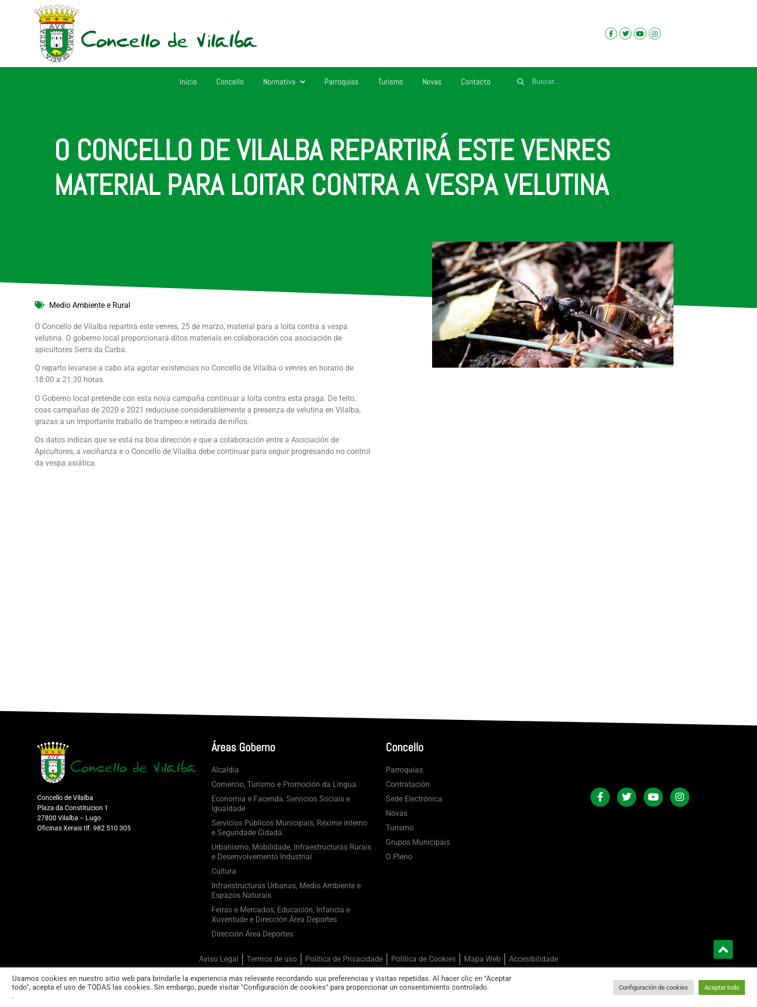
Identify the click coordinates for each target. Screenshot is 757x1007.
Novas (432, 81)
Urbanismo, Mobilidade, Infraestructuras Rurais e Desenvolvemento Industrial (291, 851)
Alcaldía (225, 769)
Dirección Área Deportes (252, 933)
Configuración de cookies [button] (653, 987)
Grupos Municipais (418, 842)
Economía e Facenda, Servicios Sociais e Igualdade (280, 803)
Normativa (284, 82)
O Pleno (399, 856)
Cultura (223, 871)
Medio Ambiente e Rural (89, 305)
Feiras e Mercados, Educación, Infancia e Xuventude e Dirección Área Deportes (280, 914)
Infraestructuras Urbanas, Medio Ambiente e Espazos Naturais (286, 890)
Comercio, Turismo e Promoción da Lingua (283, 784)
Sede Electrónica (414, 798)
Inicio (188, 81)
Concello (230, 81)
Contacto (476, 81)
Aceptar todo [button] (721, 987)
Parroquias (341, 81)
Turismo (390, 81)
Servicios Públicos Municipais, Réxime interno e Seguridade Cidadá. (289, 827)
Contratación (408, 784)
